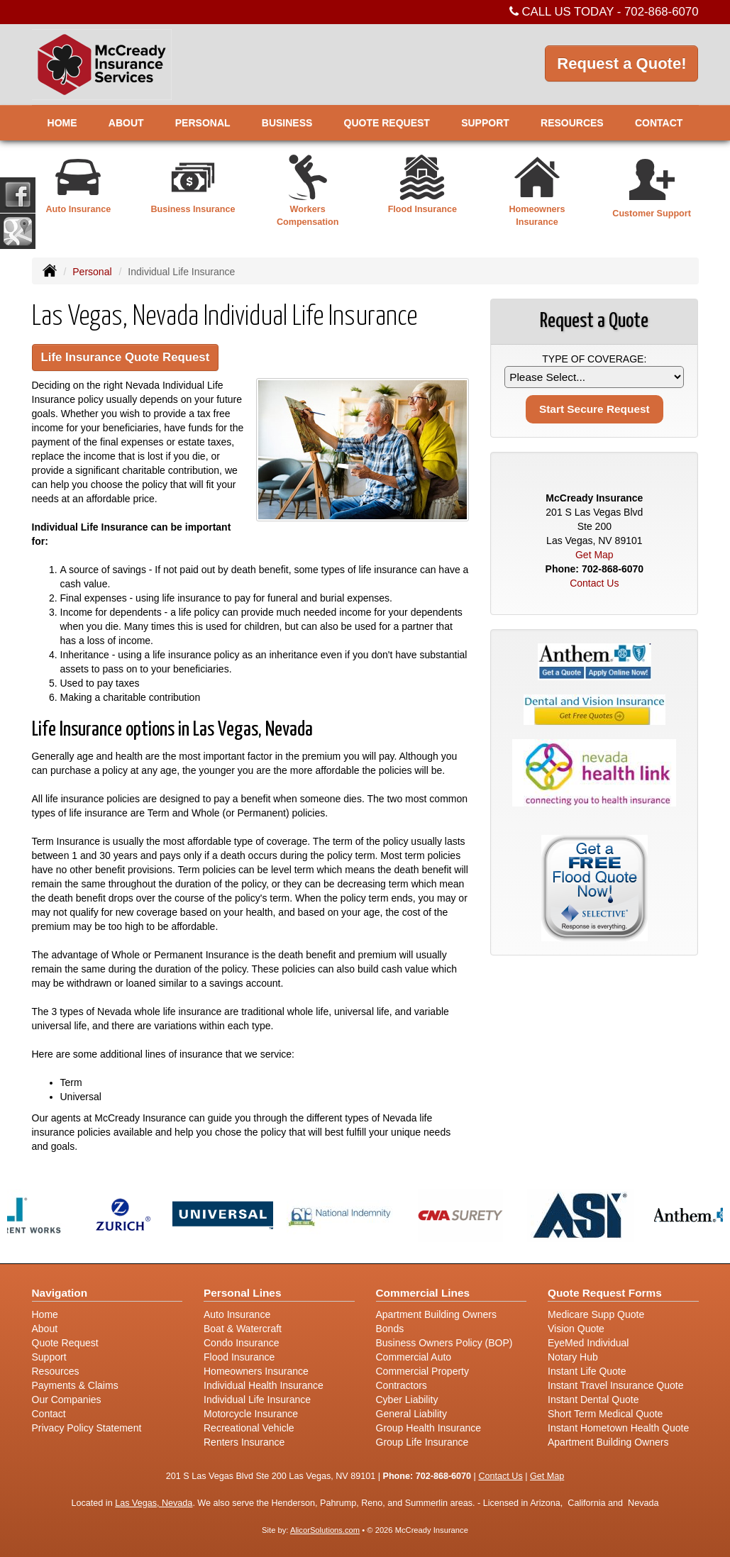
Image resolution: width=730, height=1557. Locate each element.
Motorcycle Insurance (251, 1413)
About (126, 122)
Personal (91, 271)
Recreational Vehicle (249, 1428)
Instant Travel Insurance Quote (615, 1385)
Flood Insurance (239, 1357)
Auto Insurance (237, 1314)
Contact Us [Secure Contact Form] (594, 583)
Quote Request (65, 1342)
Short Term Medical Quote (605, 1413)
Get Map (594, 554)
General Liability (411, 1413)
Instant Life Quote (587, 1371)
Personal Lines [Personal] (243, 1293)
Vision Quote (576, 1328)
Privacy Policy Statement (87, 1428)
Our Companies (66, 1399)
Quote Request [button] (387, 122)
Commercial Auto (414, 1357)
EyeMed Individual (588, 1342)
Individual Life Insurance (257, 1399)
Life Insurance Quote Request (125, 357)
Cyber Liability (407, 1399)
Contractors (401, 1385)
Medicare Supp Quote (596, 1314)
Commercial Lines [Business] (423, 1293)
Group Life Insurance (422, 1442)
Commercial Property (422, 1371)
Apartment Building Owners (436, 1314)
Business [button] (287, 122)
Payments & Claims (75, 1385)
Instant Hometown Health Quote (618, 1428)
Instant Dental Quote (593, 1399)
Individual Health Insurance (263, 1385)
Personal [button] (203, 122)
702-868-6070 (661, 11)
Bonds (390, 1328)
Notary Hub (573, 1357)
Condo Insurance (242, 1342)
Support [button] (485, 122)
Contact (658, 122)
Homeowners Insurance (256, 1371)
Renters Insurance (244, 1442)
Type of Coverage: (594, 359)
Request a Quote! (621, 63)
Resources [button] (572, 122)
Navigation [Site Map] (60, 1293)
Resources (55, 1371)
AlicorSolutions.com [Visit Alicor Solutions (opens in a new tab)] (325, 1530)
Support (49, 1357)
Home (62, 122)
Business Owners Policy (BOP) (444, 1342)
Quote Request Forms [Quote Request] (605, 1293)
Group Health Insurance (429, 1428)
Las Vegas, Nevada (153, 1503)
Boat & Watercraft (243, 1328)
